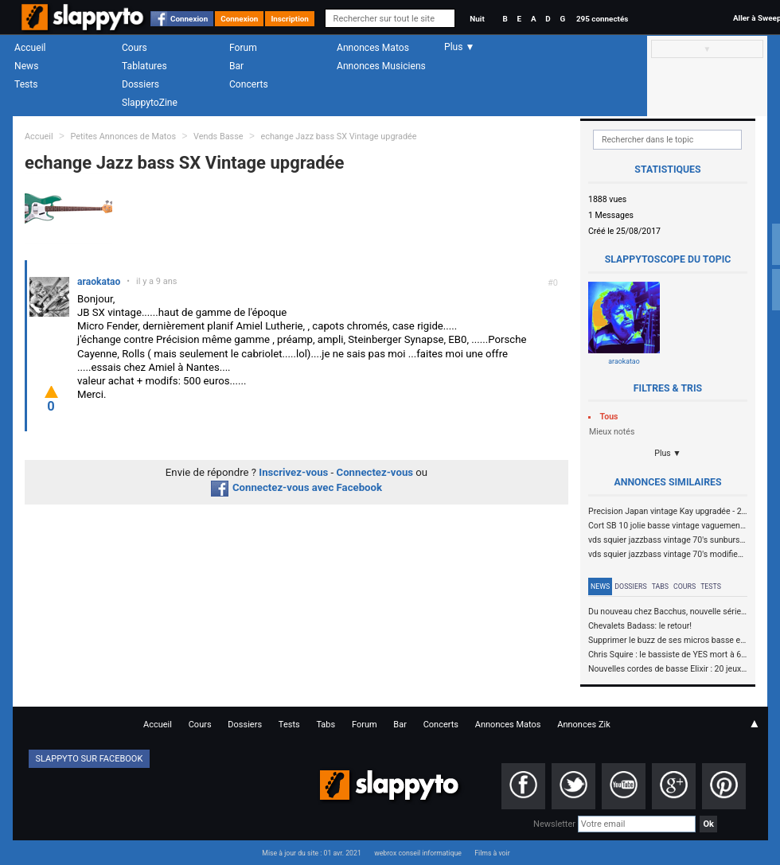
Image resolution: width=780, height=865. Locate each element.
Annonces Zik (583, 724)
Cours (134, 47)
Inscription (290, 18)
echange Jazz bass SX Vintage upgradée (338, 136)
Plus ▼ (667, 453)
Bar (236, 66)
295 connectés (602, 18)
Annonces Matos (373, 47)
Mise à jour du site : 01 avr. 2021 (311, 853)
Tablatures (144, 66)
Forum (243, 47)
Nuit (477, 18)
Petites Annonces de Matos (123, 136)
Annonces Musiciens (381, 66)
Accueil (30, 47)
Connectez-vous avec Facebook (296, 487)
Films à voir (491, 853)
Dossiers (140, 84)
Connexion (189, 18)
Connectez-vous (375, 472)
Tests (25, 84)
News (26, 66)
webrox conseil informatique (418, 853)
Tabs (660, 586)
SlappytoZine (149, 102)
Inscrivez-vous (293, 472)
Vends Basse (218, 136)
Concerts (248, 84)
